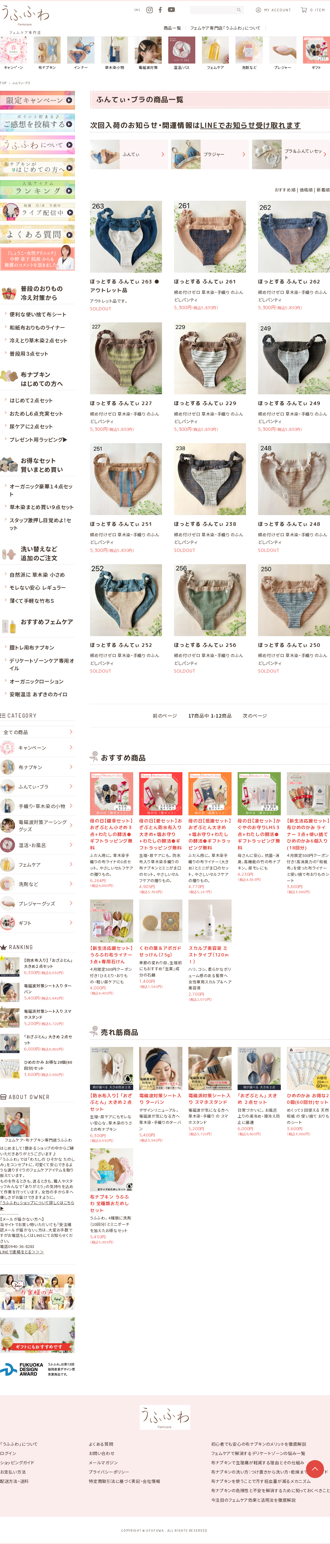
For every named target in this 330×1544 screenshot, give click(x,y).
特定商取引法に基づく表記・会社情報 (124, 1481)
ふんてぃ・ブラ (21, 83)
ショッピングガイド (17, 1462)
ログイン (8, 1453)
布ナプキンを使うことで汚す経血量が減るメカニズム (261, 1481)
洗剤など (249, 53)
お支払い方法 (13, 1472)
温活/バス (181, 53)
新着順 (323, 190)
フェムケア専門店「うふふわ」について (225, 28)
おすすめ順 (285, 190)
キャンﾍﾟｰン (13, 53)
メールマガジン (103, 1462)
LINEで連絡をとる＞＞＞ (22, 1252)
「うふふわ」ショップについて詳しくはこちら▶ (37, 1205)
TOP (3, 83)
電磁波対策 (148, 53)
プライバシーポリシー (109, 1472)
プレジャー (282, 53)
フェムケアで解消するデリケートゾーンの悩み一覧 (258, 1453)
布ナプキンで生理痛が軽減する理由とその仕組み (257, 1462)
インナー (80, 53)
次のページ (255, 715)
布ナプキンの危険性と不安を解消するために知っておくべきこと (270, 1490)
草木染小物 (114, 53)
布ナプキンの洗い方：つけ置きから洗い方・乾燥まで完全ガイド (269, 1472)
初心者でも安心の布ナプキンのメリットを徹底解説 (258, 1444)
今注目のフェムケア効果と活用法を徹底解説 (253, 1500)
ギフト (316, 53)
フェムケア (215, 53)
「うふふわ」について (19, 1444)
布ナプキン (47, 53)
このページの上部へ (315, 1469)
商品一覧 (172, 28)
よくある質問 (101, 1444)
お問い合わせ (101, 1453)
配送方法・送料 (14, 1481)
